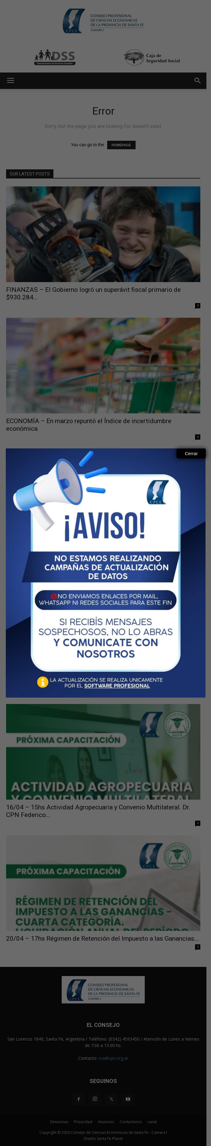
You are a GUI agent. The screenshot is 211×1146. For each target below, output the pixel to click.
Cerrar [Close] (191, 453)
